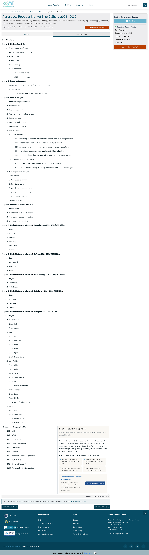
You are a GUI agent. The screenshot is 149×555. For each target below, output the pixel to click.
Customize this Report (10, 507)
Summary (27, 34)
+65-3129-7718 (117, 530)
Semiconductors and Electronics (17, 12)
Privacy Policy (87, 553)
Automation (32, 12)
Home (3, 12)
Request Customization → (95, 483)
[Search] (145, 5)
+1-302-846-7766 (117, 527)
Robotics (40, 12)
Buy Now (130, 21)
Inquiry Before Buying (102, 507)
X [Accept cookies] (95, 553)
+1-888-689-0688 (119, 525)
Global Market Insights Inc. (12, 546)
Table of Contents (81, 34)
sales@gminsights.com (77, 501)
